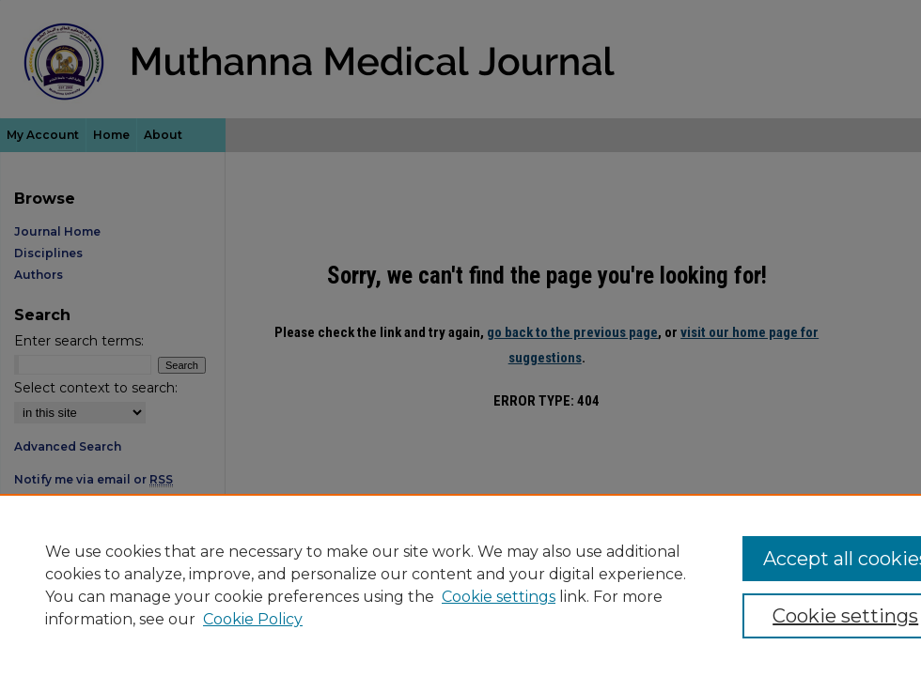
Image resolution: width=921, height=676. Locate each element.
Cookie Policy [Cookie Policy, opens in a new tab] (253, 619)
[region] (460, 585)
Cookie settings (498, 597)
